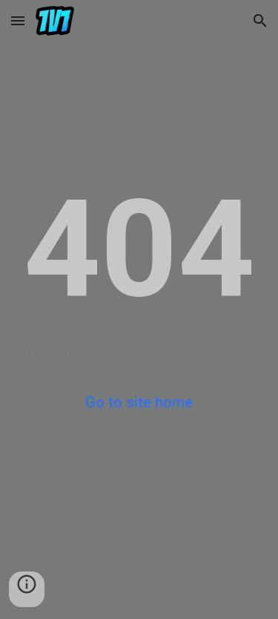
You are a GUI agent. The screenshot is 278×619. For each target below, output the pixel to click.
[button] (18, 20)
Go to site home (139, 402)
